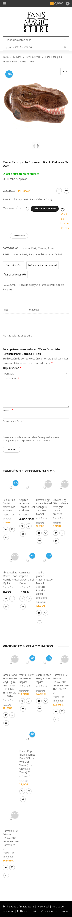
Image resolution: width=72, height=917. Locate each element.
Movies (17, 57)
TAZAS (58, 254)
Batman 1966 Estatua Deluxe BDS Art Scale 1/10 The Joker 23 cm (61, 683)
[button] (5, 529)
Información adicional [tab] (42, 265)
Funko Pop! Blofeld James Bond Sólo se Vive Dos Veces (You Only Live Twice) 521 (27, 761)
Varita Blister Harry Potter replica (43, 678)
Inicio (6, 57)
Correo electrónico (13, 421)
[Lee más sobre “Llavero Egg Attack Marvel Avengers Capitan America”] (55, 533)
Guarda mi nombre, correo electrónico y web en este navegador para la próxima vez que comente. (31, 439)
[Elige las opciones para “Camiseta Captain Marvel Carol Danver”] (22, 599)
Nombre (8, 410)
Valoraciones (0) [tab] (15, 274)
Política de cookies (27, 911)
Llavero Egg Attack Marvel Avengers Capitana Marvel (44, 507)
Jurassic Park (33, 57)
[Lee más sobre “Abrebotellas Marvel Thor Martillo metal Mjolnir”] (5, 599)
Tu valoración (11, 378)
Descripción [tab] (13, 265)
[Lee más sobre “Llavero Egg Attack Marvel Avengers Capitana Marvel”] (39, 533)
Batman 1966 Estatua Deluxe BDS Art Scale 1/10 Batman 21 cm (11, 839)
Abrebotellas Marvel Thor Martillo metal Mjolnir (11, 578)
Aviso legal (43, 906)
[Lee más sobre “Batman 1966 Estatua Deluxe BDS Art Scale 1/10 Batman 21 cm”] (5, 867)
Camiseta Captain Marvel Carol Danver (26, 578)
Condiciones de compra (54, 911)
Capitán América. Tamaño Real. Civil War (27, 505)
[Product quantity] (22, 208)
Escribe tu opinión (17, 179)
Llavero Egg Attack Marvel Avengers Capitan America (60, 507)
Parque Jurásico (38, 254)
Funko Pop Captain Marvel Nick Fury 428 (9, 505)
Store (51, 248)
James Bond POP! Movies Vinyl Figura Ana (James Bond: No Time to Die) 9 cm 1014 (11, 685)
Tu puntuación (12, 368)
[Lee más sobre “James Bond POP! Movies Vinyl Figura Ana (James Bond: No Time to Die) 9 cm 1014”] (5, 715)
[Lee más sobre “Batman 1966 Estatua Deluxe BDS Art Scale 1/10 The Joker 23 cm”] (55, 711)
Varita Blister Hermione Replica (26, 678)
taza (50, 254)
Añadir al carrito (45, 208)
